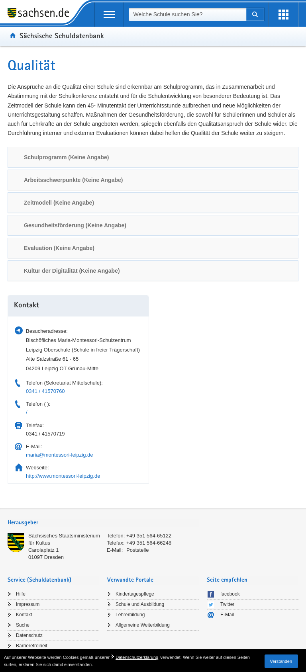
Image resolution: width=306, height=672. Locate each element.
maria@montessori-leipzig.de (59, 455)
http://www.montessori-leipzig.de (63, 476)
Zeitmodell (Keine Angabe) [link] (59, 202)
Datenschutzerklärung (137, 657)
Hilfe (21, 594)
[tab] (153, 157)
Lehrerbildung (130, 614)
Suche (22, 625)
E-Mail (227, 614)
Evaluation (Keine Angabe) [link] (59, 248)
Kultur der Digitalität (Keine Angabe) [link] (72, 271)
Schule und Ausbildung (140, 604)
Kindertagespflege (135, 594)
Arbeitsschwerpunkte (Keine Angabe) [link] (73, 180)
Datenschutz (29, 635)
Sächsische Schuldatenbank (62, 35)
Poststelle (137, 550)
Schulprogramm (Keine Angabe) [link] (66, 157)
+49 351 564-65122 (148, 536)
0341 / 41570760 (45, 391)
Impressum (27, 604)
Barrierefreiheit (31, 646)
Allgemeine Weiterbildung (143, 625)
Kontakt (24, 614)
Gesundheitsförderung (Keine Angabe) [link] (75, 225)
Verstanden (281, 661)
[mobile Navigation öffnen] (109, 14)
